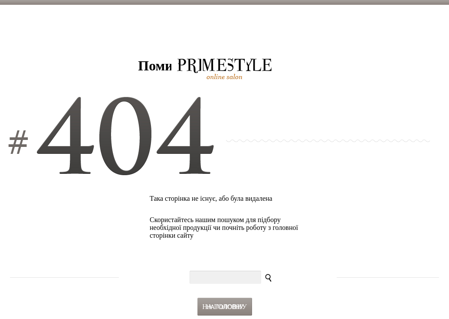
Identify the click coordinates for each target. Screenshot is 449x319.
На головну (224, 306)
